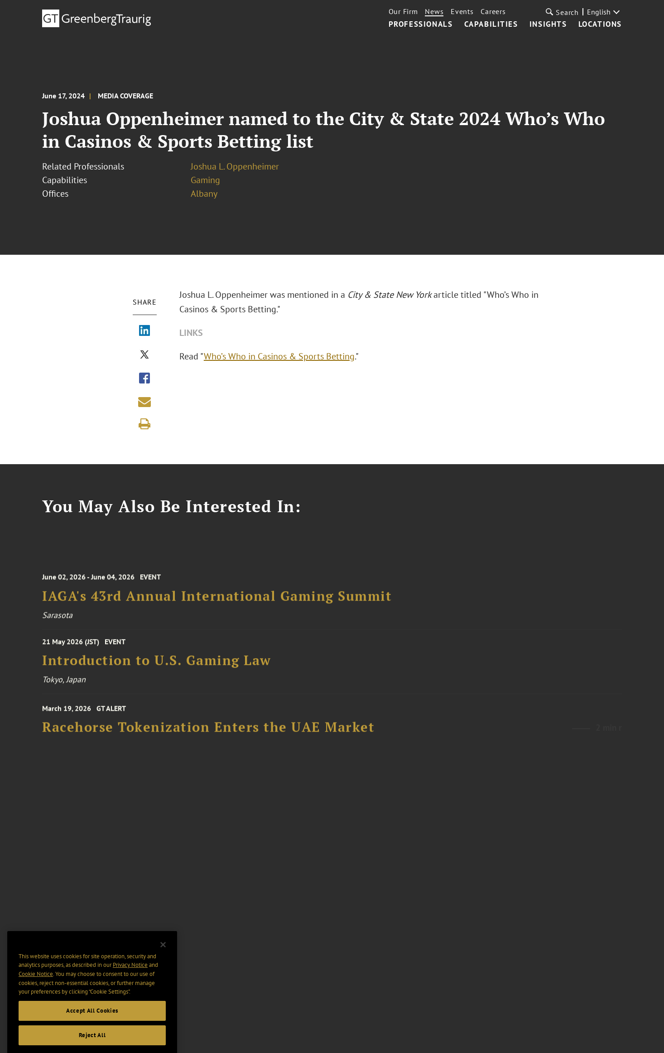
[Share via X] (144, 355)
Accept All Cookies (92, 1024)
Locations (600, 24)
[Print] (144, 423)
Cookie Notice (36, 987)
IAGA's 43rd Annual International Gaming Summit (217, 602)
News (434, 11)
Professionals (421, 24)
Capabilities (491, 24)
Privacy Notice (130, 978)
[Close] (163, 958)
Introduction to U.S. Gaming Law (156, 664)
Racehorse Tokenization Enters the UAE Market (208, 732)
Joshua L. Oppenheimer (235, 166)
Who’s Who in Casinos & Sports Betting (279, 356)
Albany (204, 193)
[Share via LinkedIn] (144, 331)
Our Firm (403, 11)
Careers (493, 11)
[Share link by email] (144, 401)
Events (462, 11)
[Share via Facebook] (144, 379)
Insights (548, 24)
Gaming (205, 180)
